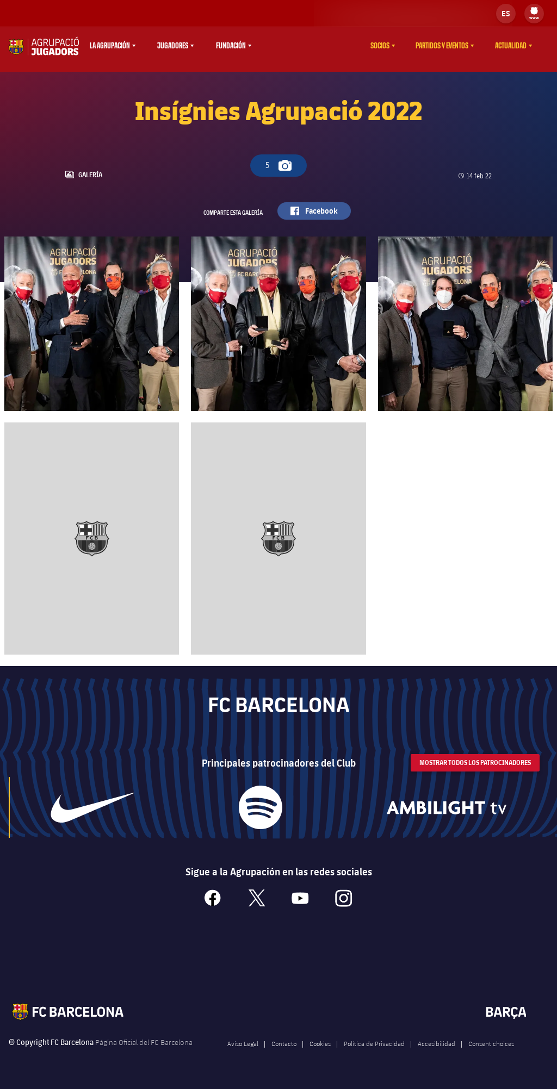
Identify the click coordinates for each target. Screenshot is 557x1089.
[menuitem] (534, 11)
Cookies (320, 1052)
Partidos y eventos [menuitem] (442, 45)
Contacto (283, 1052)
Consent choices (491, 1052)
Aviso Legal (242, 1052)
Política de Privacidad (374, 1052)
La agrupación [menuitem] (110, 45)
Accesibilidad (436, 1052)
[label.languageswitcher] (506, 13)
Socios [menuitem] (379, 45)
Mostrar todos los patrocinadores (475, 771)
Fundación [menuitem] (231, 45)
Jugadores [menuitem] (172, 45)
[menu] (534, 13)
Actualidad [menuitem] (511, 45)
